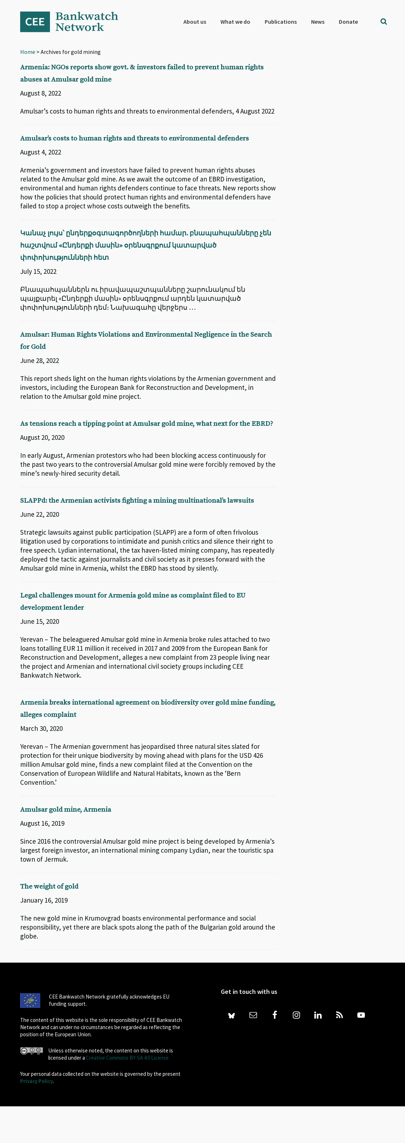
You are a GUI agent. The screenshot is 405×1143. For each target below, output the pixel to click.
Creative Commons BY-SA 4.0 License (127, 1094)
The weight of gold (57, 922)
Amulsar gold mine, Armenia (78, 845)
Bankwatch (74, 21)
